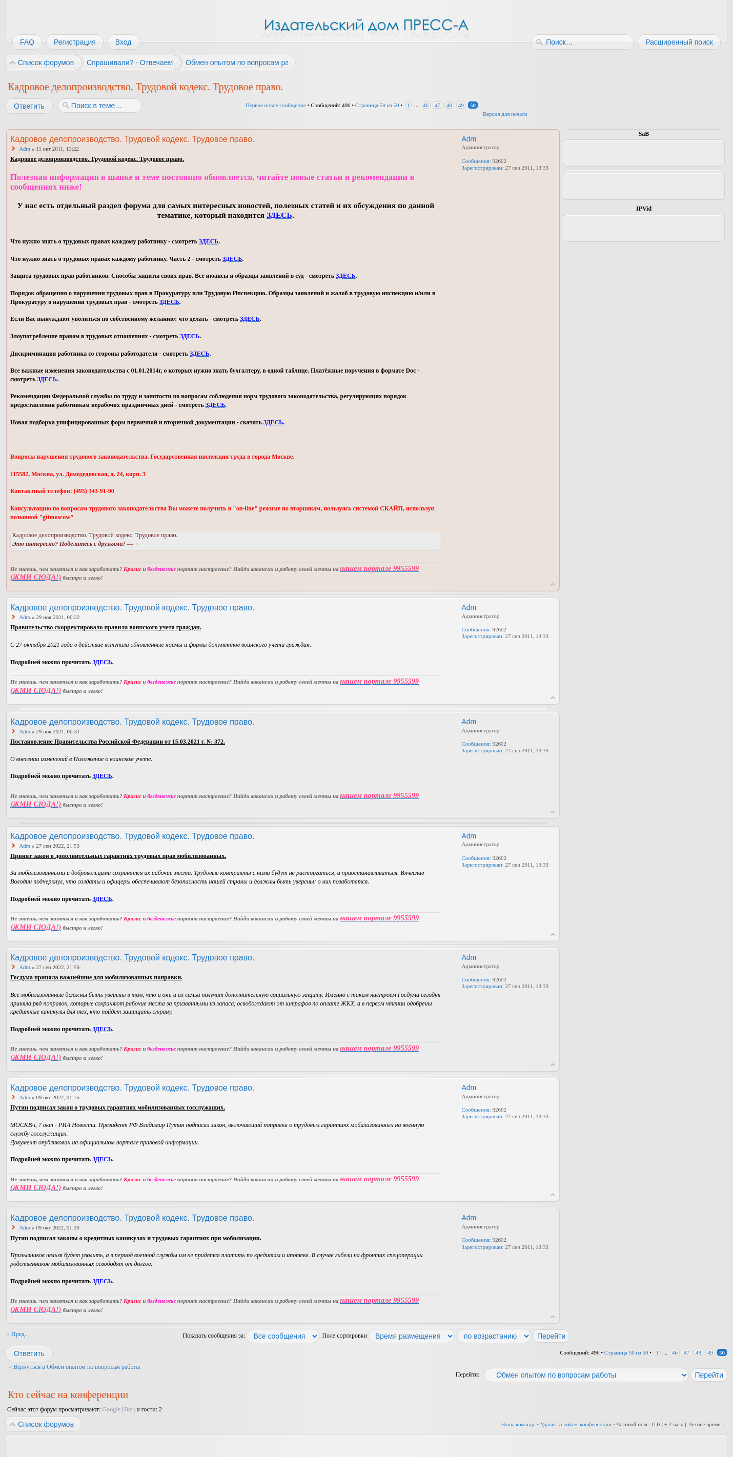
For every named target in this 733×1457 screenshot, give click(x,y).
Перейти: (468, 1374)
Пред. (18, 1334)
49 (461, 105)
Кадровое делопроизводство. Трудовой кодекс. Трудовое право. (145, 86)
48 (449, 105)
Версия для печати (505, 114)
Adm (24, 149)
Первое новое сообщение (276, 105)
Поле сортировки (388, 1335)
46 (426, 105)
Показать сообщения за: (251, 1335)
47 (437, 105)
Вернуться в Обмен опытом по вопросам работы (76, 1366)
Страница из (377, 105)
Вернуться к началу (553, 584)
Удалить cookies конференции (576, 1424)
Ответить (29, 106)
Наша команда (518, 1424)
